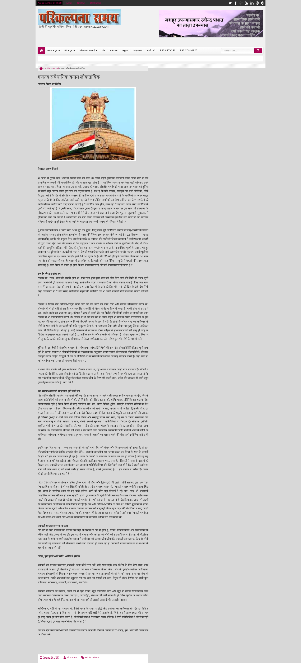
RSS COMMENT (188, 50)
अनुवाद (125, 50)
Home (41, 50)
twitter (230, 3)
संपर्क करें (151, 50)
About (69, 3)
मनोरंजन (113, 50)
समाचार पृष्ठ (52, 50)
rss (246, 3)
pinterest (262, 3)
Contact (81, 3)
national (95, 657)
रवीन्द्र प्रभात (72, 657)
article (88, 657)
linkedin (252, 3)
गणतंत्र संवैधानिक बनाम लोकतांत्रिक (69, 76)
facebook (235, 3)
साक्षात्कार (138, 50)
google (241, 3)
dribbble (257, 3)
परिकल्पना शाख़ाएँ (87, 50)
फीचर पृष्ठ (68, 50)
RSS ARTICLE (167, 50)
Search (258, 50)
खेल (103, 50)
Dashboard (95, 3)
